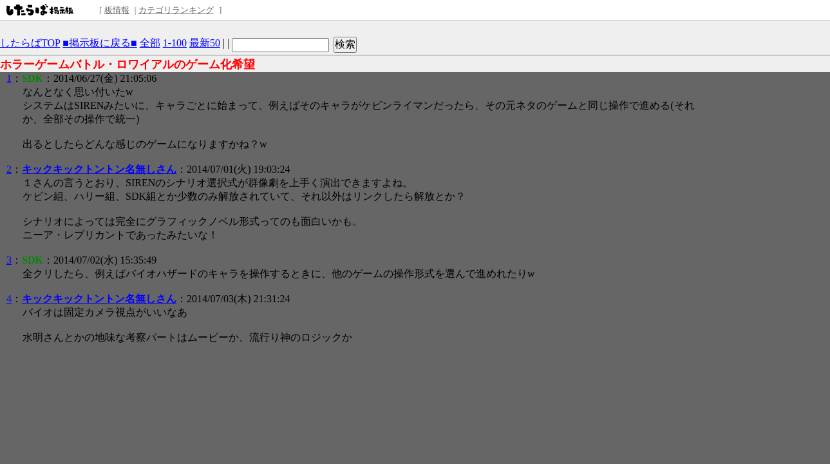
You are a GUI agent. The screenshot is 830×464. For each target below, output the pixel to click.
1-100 (175, 42)
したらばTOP (30, 42)
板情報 (116, 10)
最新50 (204, 42)
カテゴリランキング (176, 10)
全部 (150, 42)
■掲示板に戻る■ (99, 42)
